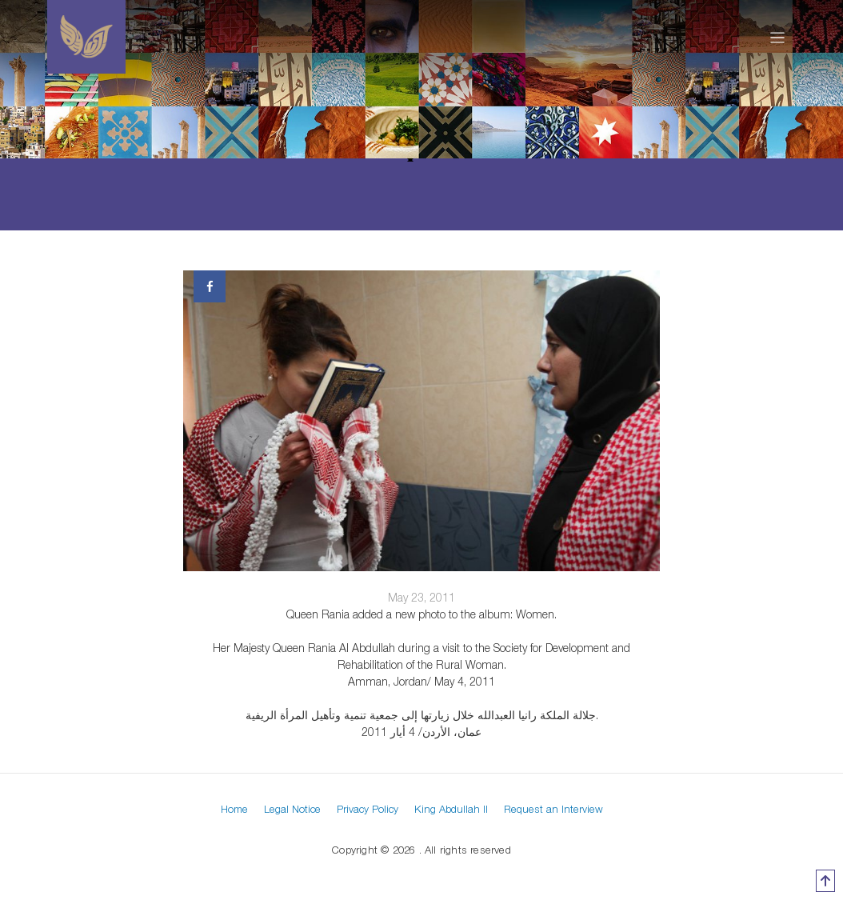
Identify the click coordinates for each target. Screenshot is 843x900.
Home (234, 808)
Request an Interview (553, 808)
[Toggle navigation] (778, 37)
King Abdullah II (451, 808)
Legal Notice (292, 808)
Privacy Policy (367, 808)
